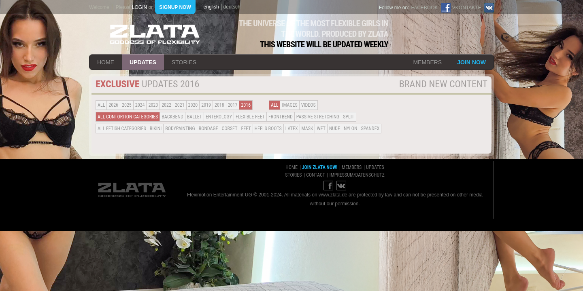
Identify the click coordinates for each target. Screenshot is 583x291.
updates (143, 62)
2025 (127, 105)
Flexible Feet (250, 117)
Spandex (370, 128)
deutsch (231, 7)
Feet (246, 128)
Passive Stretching (317, 117)
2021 (180, 105)
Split (348, 117)
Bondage (208, 128)
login (139, 7)
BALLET (194, 117)
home (105, 62)
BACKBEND (172, 117)
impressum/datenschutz (357, 175)
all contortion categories (128, 117)
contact (315, 175)
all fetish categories (122, 128)
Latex (291, 128)
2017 (233, 105)
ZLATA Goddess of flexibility (155, 34)
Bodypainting (180, 128)
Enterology (219, 117)
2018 (219, 105)
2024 (140, 105)
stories (184, 62)
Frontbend (280, 117)
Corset (230, 128)
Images (289, 105)
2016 (246, 105)
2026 (113, 105)
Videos (308, 105)
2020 (193, 105)
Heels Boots (268, 128)
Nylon (350, 128)
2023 (153, 105)
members (427, 62)
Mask (307, 128)
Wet (321, 128)
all (101, 105)
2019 (206, 105)
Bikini (156, 128)
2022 (166, 105)
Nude (334, 128)
